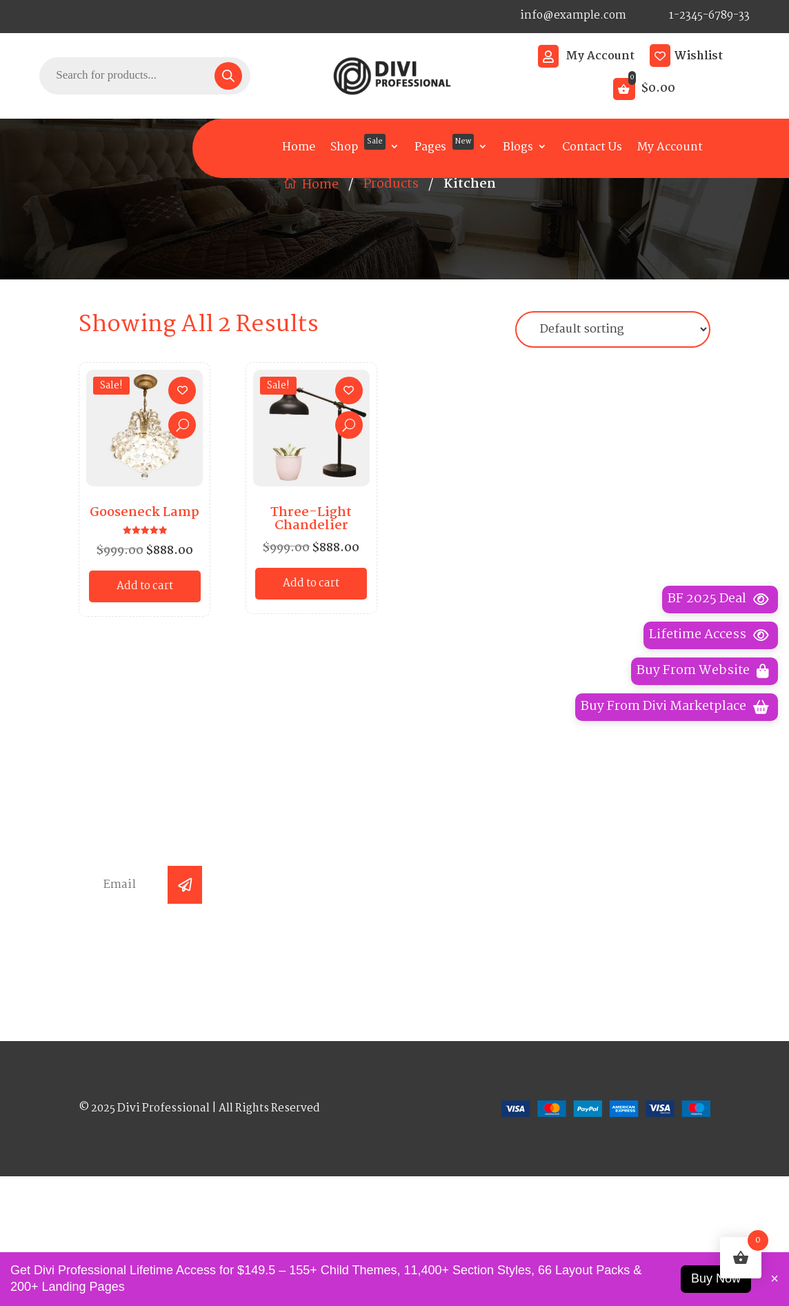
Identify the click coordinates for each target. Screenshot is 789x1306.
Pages (444, 145)
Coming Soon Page (624, 1033)
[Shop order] (612, 435)
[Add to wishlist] (182, 496)
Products (391, 289)
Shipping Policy (630, 935)
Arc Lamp (451, 908)
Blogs (518, 147)
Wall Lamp (454, 935)
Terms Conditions (637, 963)
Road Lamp (455, 991)
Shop (358, 145)
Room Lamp (457, 1046)
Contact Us (592, 147)
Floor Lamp (456, 963)
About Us (287, 935)
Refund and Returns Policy (627, 995)
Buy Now (716, 1278)
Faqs (275, 963)
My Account (600, 56)
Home (298, 147)
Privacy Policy (625, 908)
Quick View (182, 530)
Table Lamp (457, 1018)
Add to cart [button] (145, 691)
